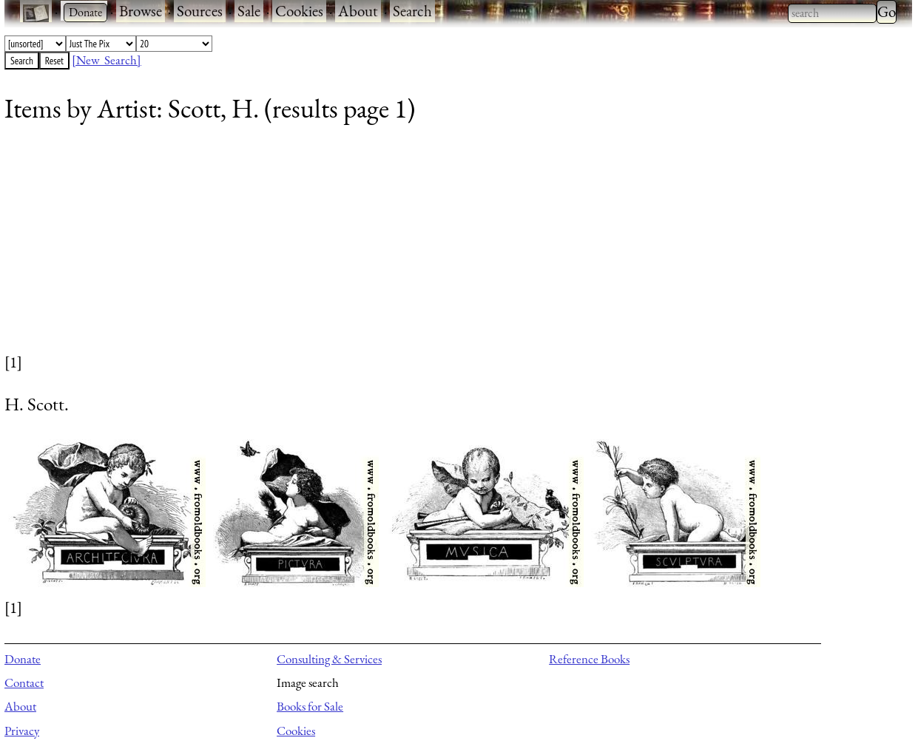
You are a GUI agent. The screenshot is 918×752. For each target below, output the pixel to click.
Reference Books (589, 659)
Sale (248, 11)
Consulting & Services (329, 659)
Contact (24, 682)
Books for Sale (310, 706)
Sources (200, 11)
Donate (22, 659)
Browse (140, 11)
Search (412, 11)
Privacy (21, 730)
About (358, 11)
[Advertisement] (448, 247)
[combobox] (832, 13)
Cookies (299, 11)
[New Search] (106, 60)
